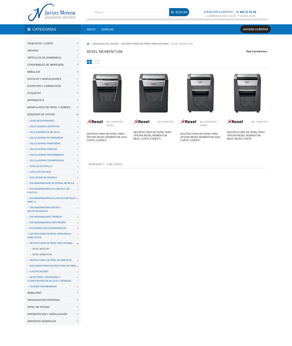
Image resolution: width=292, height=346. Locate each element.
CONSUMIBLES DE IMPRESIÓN (45, 64)
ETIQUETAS (34, 93)
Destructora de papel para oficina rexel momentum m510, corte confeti (152, 135)
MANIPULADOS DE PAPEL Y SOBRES (48, 107)
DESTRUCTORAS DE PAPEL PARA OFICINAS (51, 243)
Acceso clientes (255, 29)
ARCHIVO (33, 50)
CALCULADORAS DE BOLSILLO (44, 132)
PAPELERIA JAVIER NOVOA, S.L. (51, 337)
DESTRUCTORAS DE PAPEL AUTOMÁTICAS (50, 260)
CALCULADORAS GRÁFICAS (43, 149)
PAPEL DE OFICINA (38, 307)
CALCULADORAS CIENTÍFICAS (44, 126)
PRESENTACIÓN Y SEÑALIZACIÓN (47, 314)
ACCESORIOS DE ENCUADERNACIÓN (47, 228)
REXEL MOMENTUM (42, 254)
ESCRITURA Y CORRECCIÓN (44, 86)
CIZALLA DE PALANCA (40, 172)
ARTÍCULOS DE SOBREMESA (44, 57)
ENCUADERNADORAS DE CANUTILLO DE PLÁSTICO (48, 191)
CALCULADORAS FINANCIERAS (44, 143)
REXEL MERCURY (41, 249)
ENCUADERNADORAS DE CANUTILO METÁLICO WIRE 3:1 (51, 200)
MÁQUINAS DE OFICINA (41, 114)
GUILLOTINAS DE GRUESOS (43, 177)
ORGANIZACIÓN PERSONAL (43, 300)
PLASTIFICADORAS (38, 271)
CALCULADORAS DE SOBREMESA (46, 138)
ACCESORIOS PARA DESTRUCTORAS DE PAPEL (52, 266)
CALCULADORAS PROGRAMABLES (46, 155)
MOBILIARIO (34, 293)
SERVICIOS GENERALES (41, 321)
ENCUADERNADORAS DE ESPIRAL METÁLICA (51, 183)
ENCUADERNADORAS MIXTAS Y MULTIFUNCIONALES (44, 209)
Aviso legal (146, 337)
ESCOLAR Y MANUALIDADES (44, 79)
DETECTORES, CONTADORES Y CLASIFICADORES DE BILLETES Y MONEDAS (49, 279)
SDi (262, 337)
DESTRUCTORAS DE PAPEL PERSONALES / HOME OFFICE (49, 236)
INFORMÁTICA (35, 100)
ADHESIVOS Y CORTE (40, 43)
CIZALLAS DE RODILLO (40, 166)
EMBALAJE (33, 71)
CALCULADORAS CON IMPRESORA (46, 160)
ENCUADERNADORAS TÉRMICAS (45, 217)
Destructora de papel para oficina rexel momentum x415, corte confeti (107, 137)
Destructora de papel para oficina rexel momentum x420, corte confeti (200, 137)
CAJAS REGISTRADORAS (41, 121)
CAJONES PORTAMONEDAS (43, 286)
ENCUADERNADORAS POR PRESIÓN (47, 222)
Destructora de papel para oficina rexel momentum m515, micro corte (246, 135)
